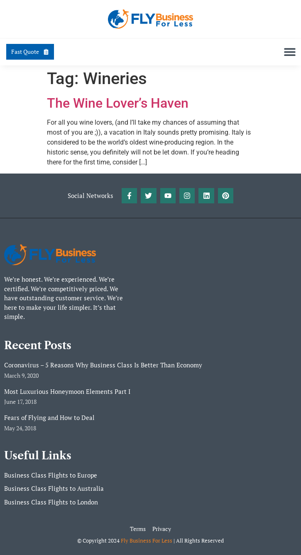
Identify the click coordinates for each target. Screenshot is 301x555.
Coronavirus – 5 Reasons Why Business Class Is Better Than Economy (103, 365)
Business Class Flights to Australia (54, 488)
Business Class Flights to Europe (50, 475)
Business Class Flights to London (51, 502)
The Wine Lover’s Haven (117, 103)
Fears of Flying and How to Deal (49, 417)
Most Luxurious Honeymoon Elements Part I (67, 391)
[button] (289, 52)
